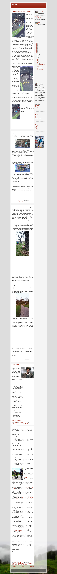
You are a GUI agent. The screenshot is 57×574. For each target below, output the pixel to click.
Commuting (36, 108)
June (37, 59)
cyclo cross (16, 563)
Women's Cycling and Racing (38, 133)
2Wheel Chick (16, 4)
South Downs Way (19, 564)
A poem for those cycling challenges (16, 420)
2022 (36, 46)
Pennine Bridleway (26, 487)
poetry (22, 423)
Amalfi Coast (36, 107)
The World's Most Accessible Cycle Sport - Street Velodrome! (21, 11)
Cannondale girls (18, 201)
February (38, 63)
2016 (36, 52)
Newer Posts (14, 566)
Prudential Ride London (15, 95)
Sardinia (36, 127)
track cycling (22, 564)
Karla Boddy (26, 201)
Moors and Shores (18, 498)
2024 (36, 44)
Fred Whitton (36, 114)
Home (23, 566)
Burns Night (14, 423)
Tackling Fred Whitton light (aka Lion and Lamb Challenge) (41, 17)
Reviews (36, 124)
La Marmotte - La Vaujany (38, 118)
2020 (36, 48)
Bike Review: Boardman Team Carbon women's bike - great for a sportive (41, 11)
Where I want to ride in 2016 (16, 427)
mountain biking (28, 563)
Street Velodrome (28, 13)
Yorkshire (28, 423)
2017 (36, 51)
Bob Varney (14, 201)
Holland (36, 115)
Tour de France (25, 423)
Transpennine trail (26, 564)
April (37, 61)
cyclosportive (19, 563)
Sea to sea (15, 564)
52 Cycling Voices (37, 105)
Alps (35, 106)
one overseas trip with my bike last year (18, 530)
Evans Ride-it (18, 496)
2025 (36, 43)
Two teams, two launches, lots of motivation (19, 131)
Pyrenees (36, 123)
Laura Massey (30, 201)
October (38, 55)
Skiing (36, 128)
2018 (36, 50)
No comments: (21, 200)
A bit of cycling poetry (15, 364)
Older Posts (32, 566)
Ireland (36, 116)
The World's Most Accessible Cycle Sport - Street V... (41, 64)
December (38, 53)
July (37, 58)
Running (36, 126)
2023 (36, 45)
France (36, 113)
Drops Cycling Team (22, 201)
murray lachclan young (19, 423)
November (38, 54)
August (37, 57)
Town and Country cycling (16, 205)
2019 (36, 49)
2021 (36, 47)
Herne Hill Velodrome (23, 563)
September (38, 56)
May (37, 60)
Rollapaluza (36, 125)
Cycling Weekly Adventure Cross (27, 497)
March (37, 62)
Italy (35, 117)
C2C (13, 563)
